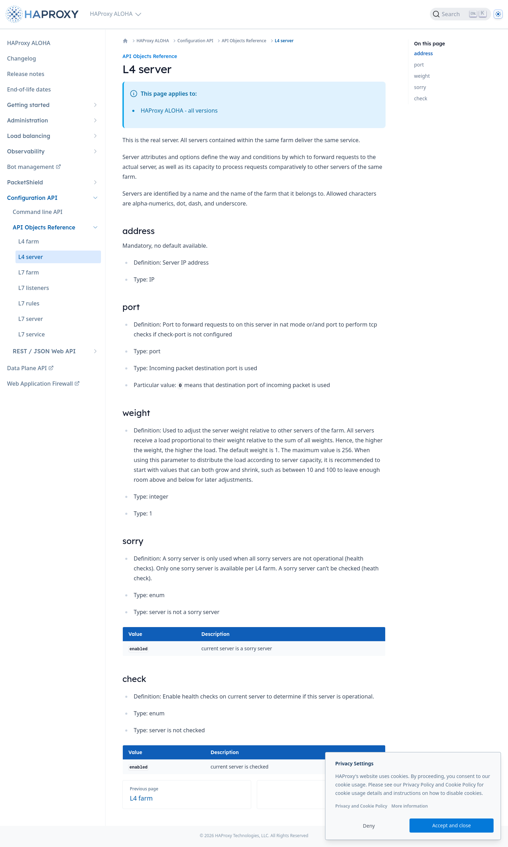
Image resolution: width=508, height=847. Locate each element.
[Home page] (44, 14)
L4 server (284, 41)
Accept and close (451, 825)
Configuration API (195, 41)
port (419, 64)
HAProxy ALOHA (152, 41)
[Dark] (498, 14)
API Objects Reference (244, 41)
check (420, 98)
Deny (369, 825)
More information (409, 806)
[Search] (460, 14)
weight (422, 75)
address (423, 53)
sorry (420, 87)
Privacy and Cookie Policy (361, 806)
